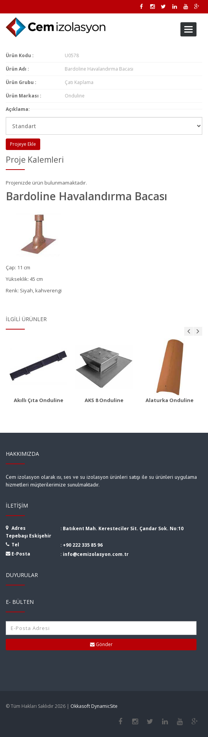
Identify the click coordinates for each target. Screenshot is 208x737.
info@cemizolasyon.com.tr (96, 554)
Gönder (101, 644)
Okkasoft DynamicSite (94, 706)
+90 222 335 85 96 (83, 545)
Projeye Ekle (23, 144)
